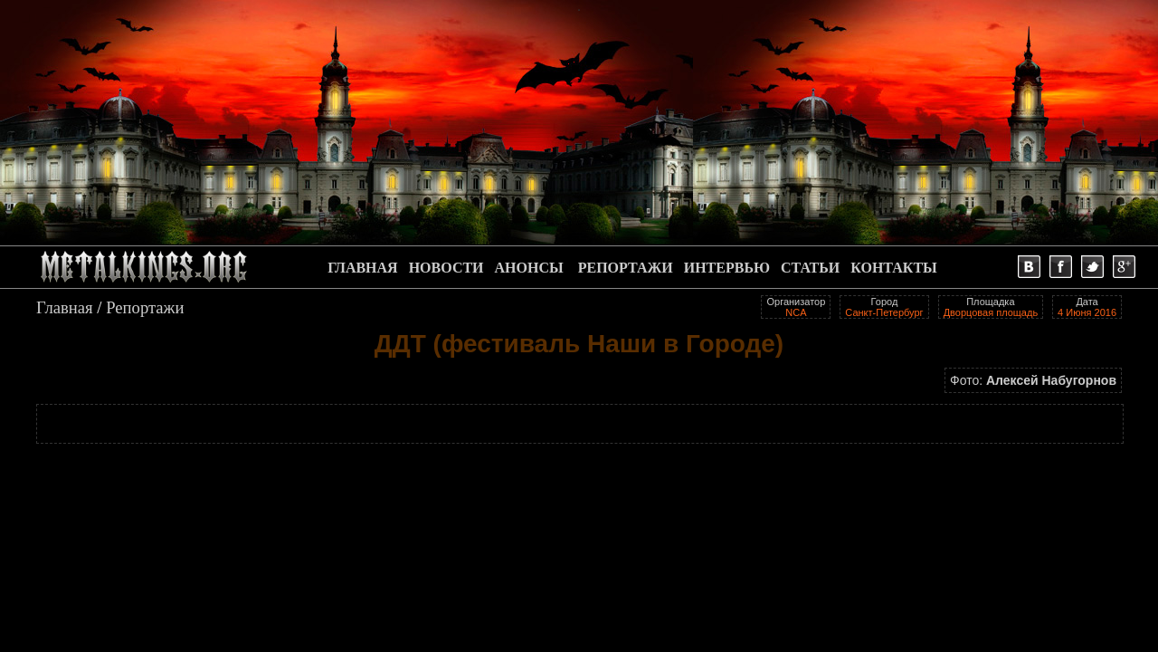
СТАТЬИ (810, 267)
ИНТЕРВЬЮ (727, 267)
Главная (64, 307)
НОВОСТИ (446, 267)
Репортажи (145, 307)
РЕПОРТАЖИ (625, 267)
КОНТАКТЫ (893, 267)
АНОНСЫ (529, 267)
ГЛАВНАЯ (362, 267)
